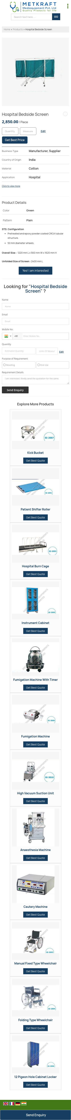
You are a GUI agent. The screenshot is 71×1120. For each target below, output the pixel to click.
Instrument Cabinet (35, 623)
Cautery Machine (35, 907)
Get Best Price (15, 140)
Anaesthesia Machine (35, 850)
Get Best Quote (35, 460)
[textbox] (28, 131)
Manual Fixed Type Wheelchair (35, 963)
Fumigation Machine (35, 736)
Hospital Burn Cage (35, 566)
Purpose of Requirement (15, 358)
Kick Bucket (35, 453)
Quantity (6, 344)
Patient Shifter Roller (35, 509)
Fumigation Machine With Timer (35, 680)
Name (5, 299)
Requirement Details (12, 372)
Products (18, 29)
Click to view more (11, 186)
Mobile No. (7, 329)
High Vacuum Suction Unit (35, 793)
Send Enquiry (36, 1115)
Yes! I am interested (36, 271)
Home (7, 29)
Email (5, 314)
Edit (43, 131)
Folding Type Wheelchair (35, 1020)
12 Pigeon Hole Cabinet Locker (35, 1077)
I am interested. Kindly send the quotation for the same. (35, 379)
